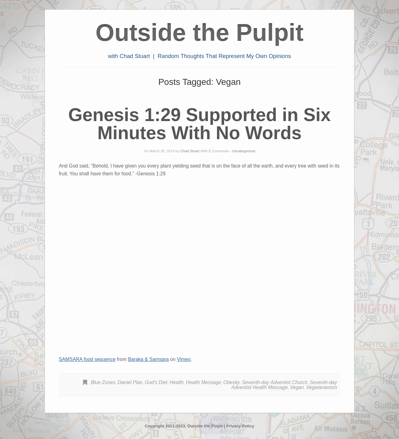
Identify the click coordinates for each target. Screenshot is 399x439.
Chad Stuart (189, 151)
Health (177, 382)
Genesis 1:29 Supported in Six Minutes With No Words (199, 124)
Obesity (231, 382)
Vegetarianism (321, 387)
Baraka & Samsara (148, 359)
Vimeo (184, 359)
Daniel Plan (130, 382)
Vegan (297, 387)
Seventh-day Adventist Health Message (284, 385)
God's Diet (156, 382)
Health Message (203, 382)
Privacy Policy (240, 426)
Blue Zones (103, 382)
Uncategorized (243, 151)
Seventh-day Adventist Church (274, 382)
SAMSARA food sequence (87, 359)
